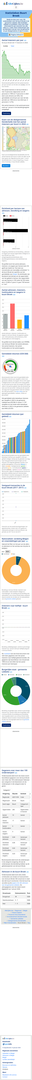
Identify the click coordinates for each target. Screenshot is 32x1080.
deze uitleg (19, 391)
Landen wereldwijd (8, 1059)
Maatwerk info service (9, 1075)
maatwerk (7, 654)
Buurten (5, 166)
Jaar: (3, 551)
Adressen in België (8, 1055)
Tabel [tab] (12, 46)
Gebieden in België (8, 1053)
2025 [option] (7, 551)
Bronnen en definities (9, 1065)
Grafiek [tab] (5, 46)
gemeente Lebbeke (11, 599)
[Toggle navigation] (16, 7)
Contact (4, 1077)
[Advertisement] (16, 189)
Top (29, 923)
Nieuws (4, 1067)
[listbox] (7, 551)
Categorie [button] (6, 790)
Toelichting (6, 113)
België (15, 274)
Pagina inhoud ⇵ (16, 35)
